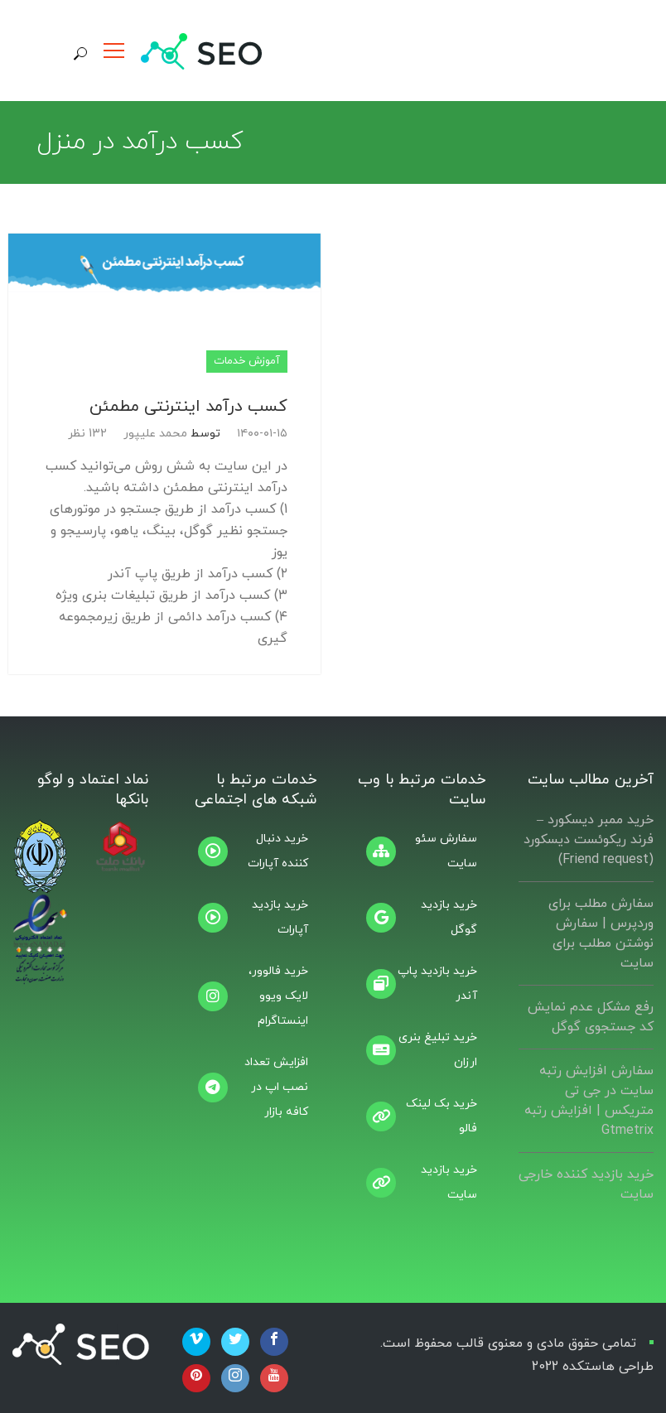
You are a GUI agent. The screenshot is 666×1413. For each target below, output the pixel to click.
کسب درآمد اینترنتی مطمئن (188, 406)
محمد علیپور (155, 433)
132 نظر (87, 433)
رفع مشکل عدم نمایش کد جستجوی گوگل (591, 1017)
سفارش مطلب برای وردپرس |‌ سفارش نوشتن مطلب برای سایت (601, 933)
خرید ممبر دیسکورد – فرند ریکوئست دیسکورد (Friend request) (589, 840)
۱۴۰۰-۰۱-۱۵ (262, 433)
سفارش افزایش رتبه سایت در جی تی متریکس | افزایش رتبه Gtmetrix (589, 1101)
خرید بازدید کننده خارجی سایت (586, 1184)
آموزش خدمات (247, 361)
